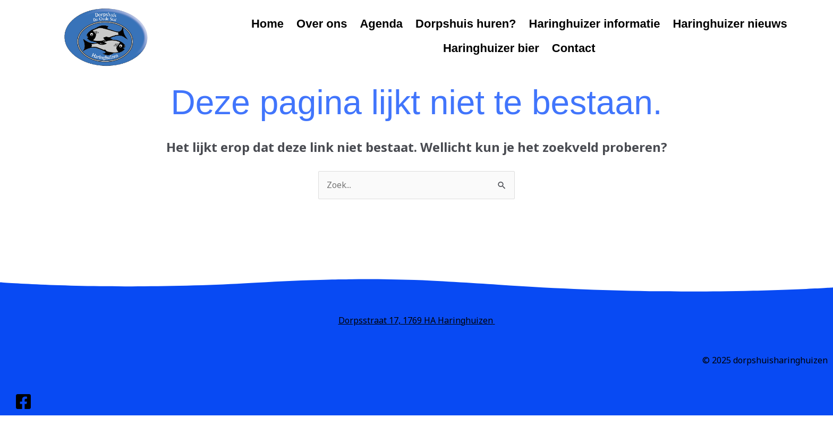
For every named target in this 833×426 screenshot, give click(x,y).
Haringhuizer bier (491, 48)
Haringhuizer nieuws (730, 23)
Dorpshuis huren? (465, 23)
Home (267, 23)
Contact (574, 48)
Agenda (381, 23)
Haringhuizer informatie (594, 23)
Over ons (321, 23)
